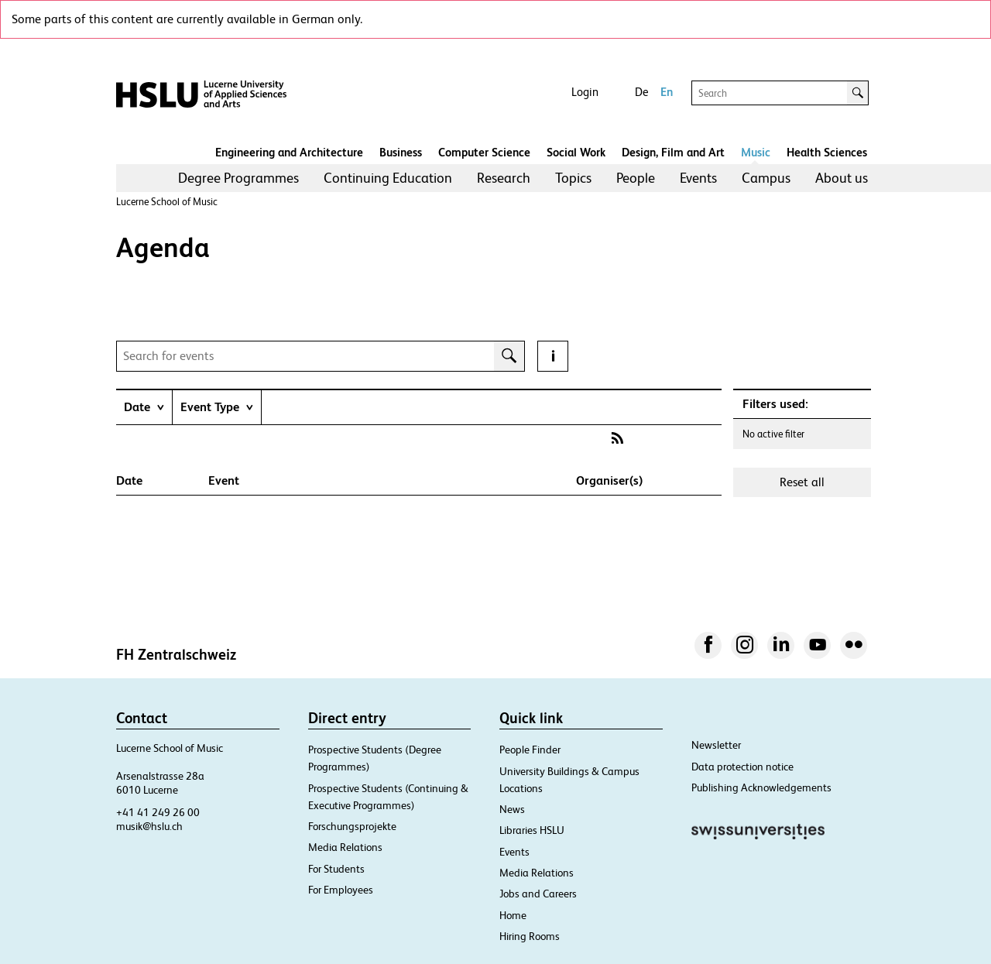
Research (503, 178)
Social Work (576, 152)
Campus (766, 178)
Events (698, 178)
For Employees (340, 889)
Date (129, 480)
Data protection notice (742, 766)
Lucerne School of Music (167, 202)
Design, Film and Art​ (673, 152)
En (666, 91)
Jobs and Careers (538, 893)
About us (841, 178)
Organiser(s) (609, 480)
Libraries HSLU (531, 830)
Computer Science (484, 152)
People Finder (530, 749)
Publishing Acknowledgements (761, 787)
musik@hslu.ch (149, 826)
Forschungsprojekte (352, 826)
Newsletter (716, 745)
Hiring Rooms (529, 936)
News (512, 809)
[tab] (144, 407)
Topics (573, 178)
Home (512, 915)
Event (223, 480)
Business (400, 152)
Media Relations (345, 847)
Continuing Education (388, 178)
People (635, 178)
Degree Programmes (238, 178)
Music (755, 152)
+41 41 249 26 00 (158, 812)
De (641, 91)
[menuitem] (238, 178)
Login (584, 91)
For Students (336, 869)
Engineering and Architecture (289, 152)
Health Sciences (827, 152)
